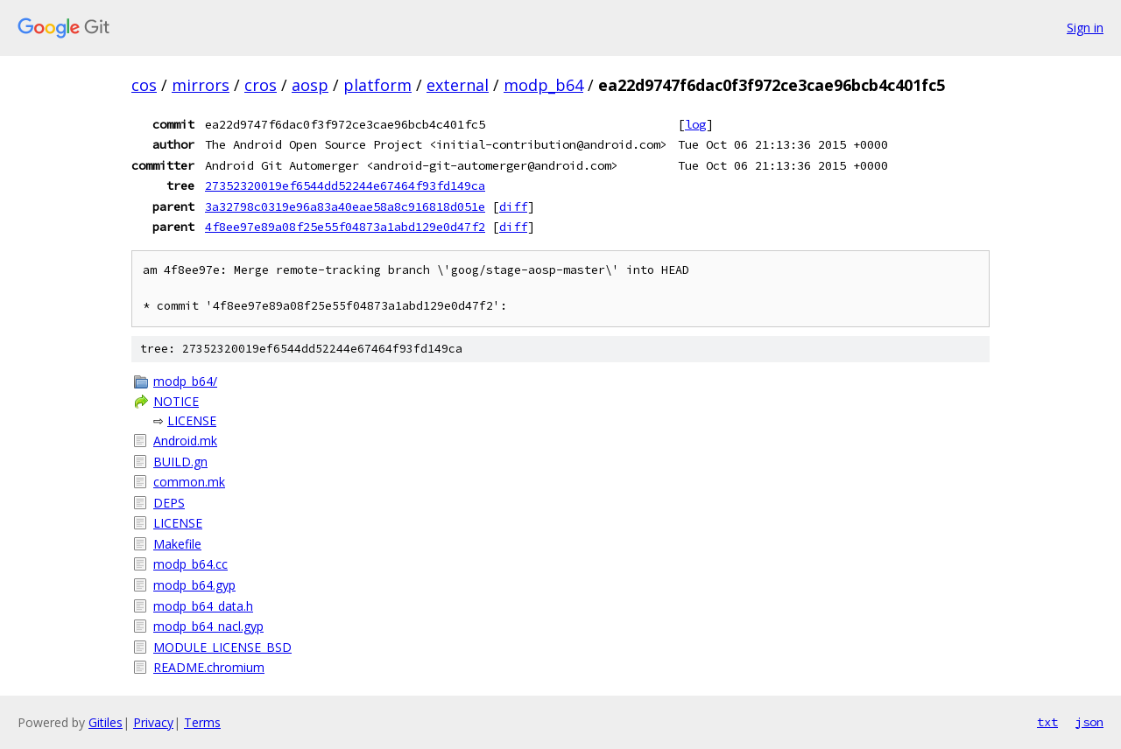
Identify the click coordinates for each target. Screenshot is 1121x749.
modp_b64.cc (190, 564)
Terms (202, 722)
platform (377, 84)
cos (144, 84)
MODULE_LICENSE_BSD (222, 647)
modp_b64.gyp (194, 585)
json (1089, 722)
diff (513, 206)
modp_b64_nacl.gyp (208, 626)
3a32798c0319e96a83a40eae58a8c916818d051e (345, 206)
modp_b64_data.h (203, 606)
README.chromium (208, 667)
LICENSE (191, 420)
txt (1047, 722)
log (695, 124)
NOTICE (176, 401)
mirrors (200, 84)
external (458, 84)
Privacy (153, 722)
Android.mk (185, 440)
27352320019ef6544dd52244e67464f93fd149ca (345, 185)
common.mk (189, 481)
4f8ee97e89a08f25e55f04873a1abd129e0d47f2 (345, 226)
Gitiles (105, 722)
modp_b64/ (185, 381)
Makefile (177, 544)
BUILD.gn (180, 461)
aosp (310, 84)
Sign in (1085, 27)
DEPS (169, 502)
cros (260, 84)
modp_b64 (543, 84)
